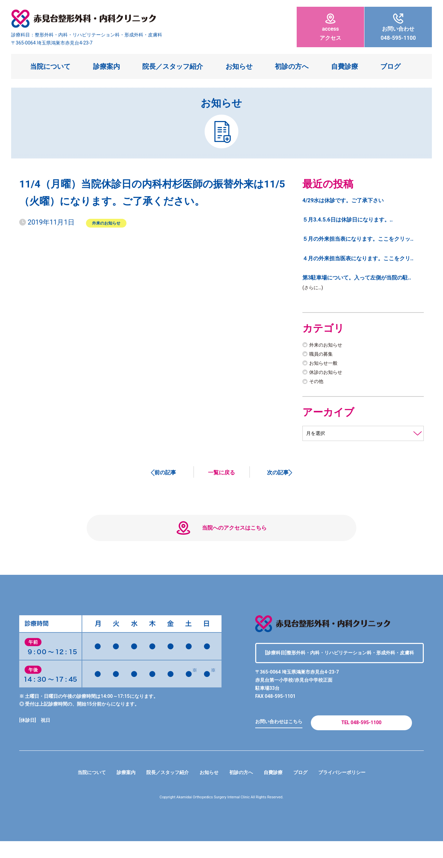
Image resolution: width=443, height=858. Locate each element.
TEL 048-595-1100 (361, 737)
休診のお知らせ (328, 373)
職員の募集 (322, 355)
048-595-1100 (398, 27)
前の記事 (165, 474)
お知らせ (239, 66)
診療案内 (106, 66)
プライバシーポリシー (354, 789)
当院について (50, 66)
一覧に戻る (221, 474)
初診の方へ (291, 66)
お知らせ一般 (325, 364)
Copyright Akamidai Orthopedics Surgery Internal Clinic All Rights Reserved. (221, 814)
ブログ (390, 66)
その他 (317, 382)
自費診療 (344, 66)
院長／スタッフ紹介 (172, 66)
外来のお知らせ (106, 223)
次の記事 (277, 474)
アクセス (330, 27)
